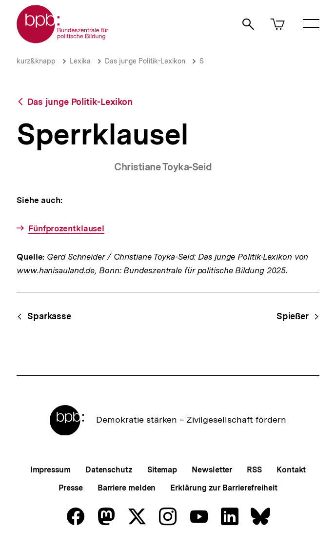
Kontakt (291, 469)
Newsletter (212, 469)
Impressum (50, 469)
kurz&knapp (36, 61)
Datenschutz (109, 469)
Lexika (80, 61)
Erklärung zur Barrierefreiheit (223, 487)
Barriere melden (127, 487)
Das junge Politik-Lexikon (145, 61)
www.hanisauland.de (56, 270)
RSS (254, 469)
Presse (70, 487)
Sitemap (162, 469)
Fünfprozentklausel (66, 228)
